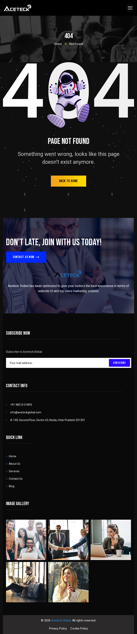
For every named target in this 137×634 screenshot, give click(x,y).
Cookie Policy (79, 628)
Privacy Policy (58, 628)
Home (58, 44)
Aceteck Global (61, 620)
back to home (68, 181)
